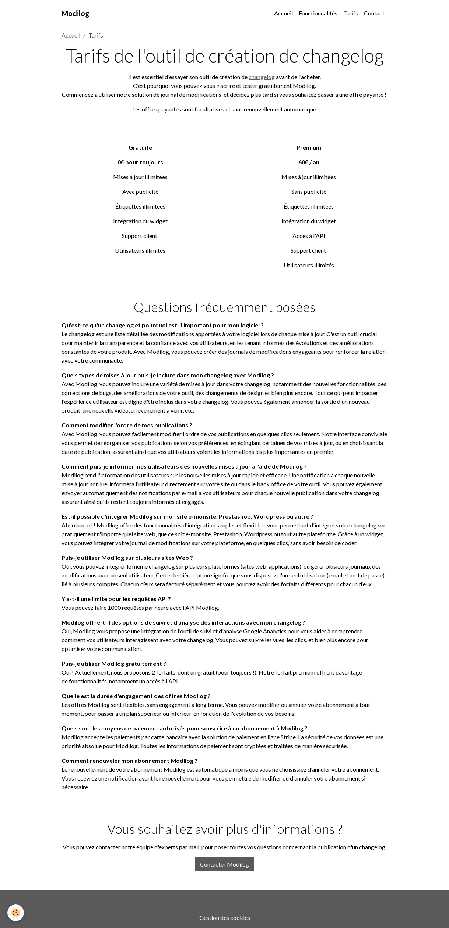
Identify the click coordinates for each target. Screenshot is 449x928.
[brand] (76, 13)
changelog (262, 76)
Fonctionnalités (318, 13)
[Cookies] (15, 912)
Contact (374, 13)
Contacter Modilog (224, 864)
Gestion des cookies (224, 917)
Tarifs (350, 13)
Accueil (283, 13)
